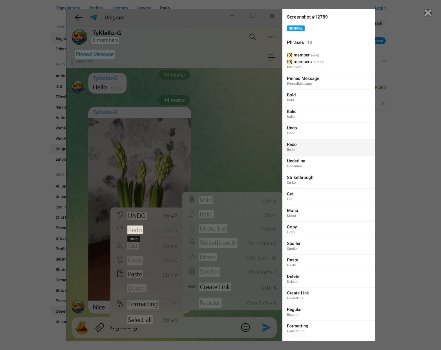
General (296, 28)
